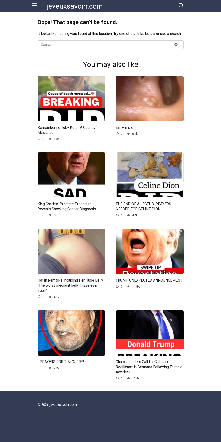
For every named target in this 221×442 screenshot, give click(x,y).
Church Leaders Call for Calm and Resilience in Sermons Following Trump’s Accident (149, 367)
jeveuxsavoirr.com (75, 6)
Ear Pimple (124, 127)
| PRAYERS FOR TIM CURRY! (61, 362)
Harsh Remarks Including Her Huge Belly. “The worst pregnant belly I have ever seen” (71, 285)
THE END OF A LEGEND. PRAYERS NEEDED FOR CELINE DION (143, 206)
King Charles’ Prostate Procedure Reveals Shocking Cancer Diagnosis (67, 206)
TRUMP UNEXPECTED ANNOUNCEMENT (149, 280)
